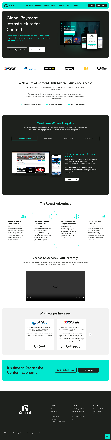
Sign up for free (55, 416)
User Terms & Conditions (78, 411)
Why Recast (29, 5)
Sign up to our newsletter (58, 421)
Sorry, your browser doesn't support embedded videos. (55, 286)
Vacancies (53, 419)
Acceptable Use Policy (99, 409)
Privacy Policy (97, 411)
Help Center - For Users (78, 416)
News (52, 409)
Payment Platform (49, 5)
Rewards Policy (97, 414)
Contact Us (75, 419)
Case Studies (54, 414)
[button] (38, 5)
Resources (61, 5)
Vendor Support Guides (78, 409)
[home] (10, 5)
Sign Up (76, 5)
